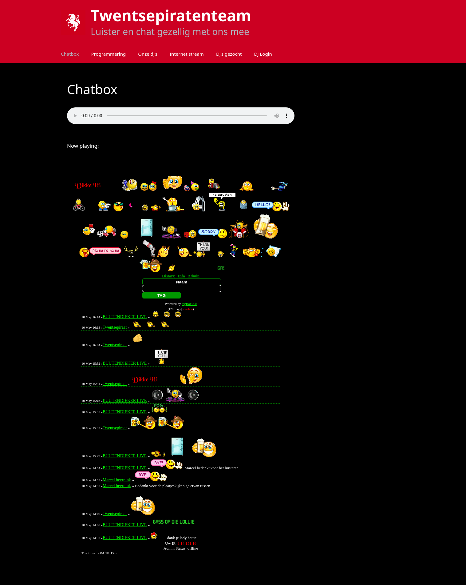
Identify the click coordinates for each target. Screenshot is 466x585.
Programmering (108, 54)
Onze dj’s (147, 54)
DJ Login (263, 54)
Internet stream (187, 54)
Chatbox (70, 54)
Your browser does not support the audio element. (180, 115)
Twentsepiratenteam (171, 15)
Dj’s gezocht (229, 54)
